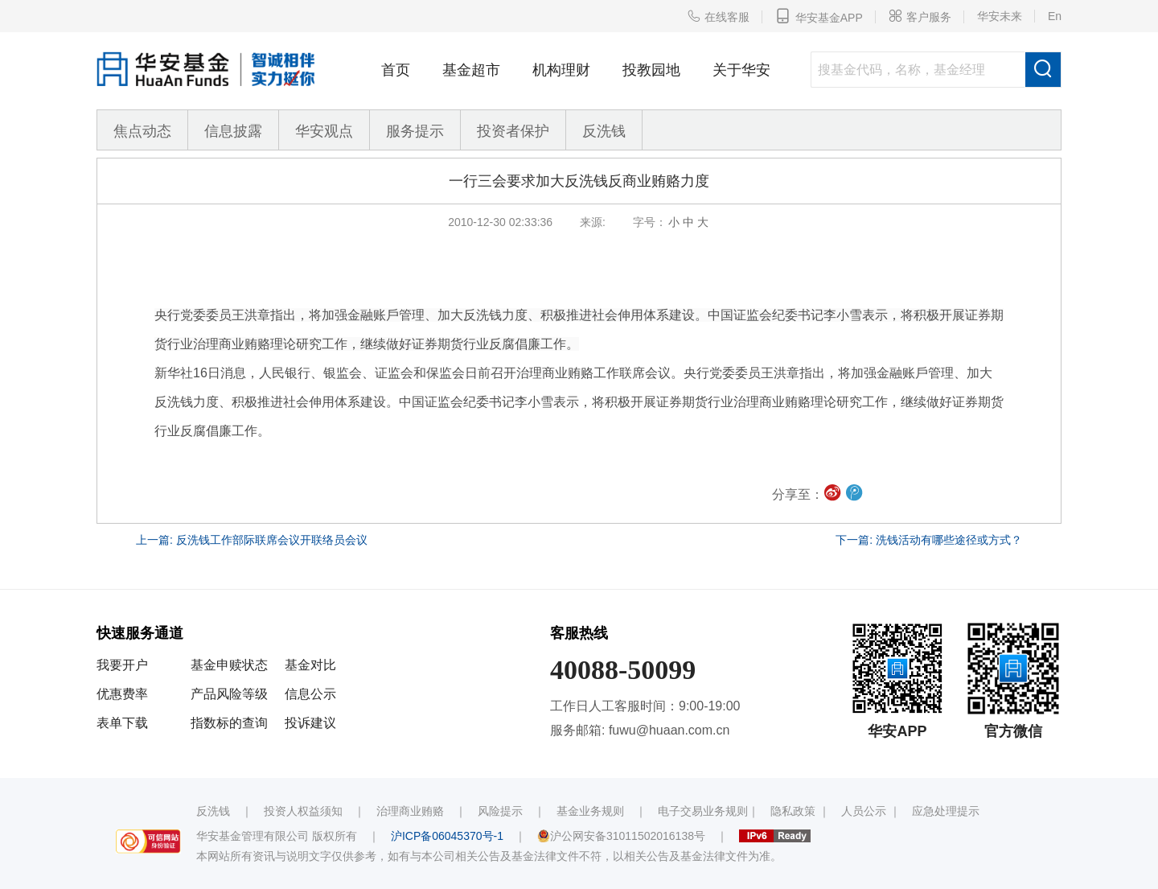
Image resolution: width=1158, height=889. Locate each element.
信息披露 (233, 131)
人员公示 (863, 811)
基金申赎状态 (229, 665)
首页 (395, 70)
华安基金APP (819, 16)
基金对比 (310, 665)
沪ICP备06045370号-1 (447, 835)
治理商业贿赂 (410, 811)
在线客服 (718, 16)
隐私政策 (792, 811)
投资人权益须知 (303, 811)
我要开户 (122, 665)
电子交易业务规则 (703, 811)
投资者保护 (513, 131)
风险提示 (500, 811)
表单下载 (122, 723)
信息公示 (310, 694)
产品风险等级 (229, 694)
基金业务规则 (590, 811)
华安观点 (324, 131)
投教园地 (651, 70)
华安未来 (999, 16)
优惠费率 (122, 694)
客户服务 (920, 16)
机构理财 (561, 70)
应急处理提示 (945, 811)
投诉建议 (310, 723)
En (1055, 16)
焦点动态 (142, 131)
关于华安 (741, 70)
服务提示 (415, 131)
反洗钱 (604, 131)
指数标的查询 (229, 723)
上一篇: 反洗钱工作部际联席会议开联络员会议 (252, 539)
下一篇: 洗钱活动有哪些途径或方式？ (929, 539)
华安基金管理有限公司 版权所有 (276, 835)
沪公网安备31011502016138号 (621, 835)
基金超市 (471, 70)
